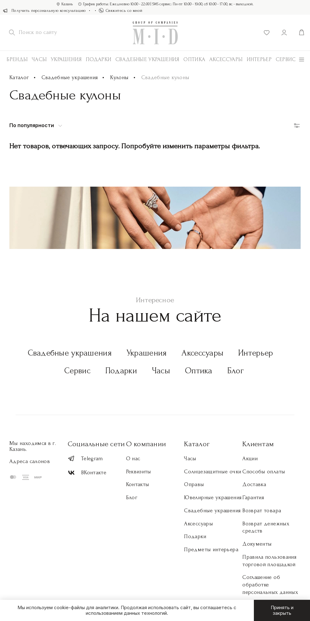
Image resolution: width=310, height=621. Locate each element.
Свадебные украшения (147, 59)
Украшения (66, 59)
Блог (235, 370)
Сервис (286, 59)
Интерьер (259, 59)
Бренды (17, 59)
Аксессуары (202, 353)
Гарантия (253, 497)
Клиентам (258, 444)
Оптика (194, 59)
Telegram (85, 458)
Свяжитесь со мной (121, 10)
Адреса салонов (29, 461)
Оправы (194, 484)
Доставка (254, 484)
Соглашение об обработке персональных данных (270, 584)
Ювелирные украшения (212, 497)
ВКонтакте (87, 472)
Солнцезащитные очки (212, 472)
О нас (133, 458)
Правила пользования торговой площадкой (269, 560)
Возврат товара (261, 511)
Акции (250, 458)
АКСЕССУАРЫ (226, 59)
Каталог (19, 77)
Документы (257, 544)
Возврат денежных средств (265, 527)
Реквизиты (138, 472)
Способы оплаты (263, 472)
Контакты (137, 484)
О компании (146, 444)
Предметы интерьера (211, 549)
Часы (39, 59)
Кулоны (119, 77)
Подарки (99, 59)
